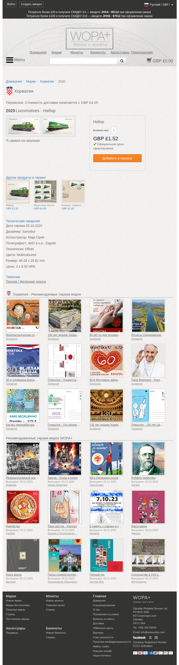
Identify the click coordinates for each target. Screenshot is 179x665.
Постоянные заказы (17, 619)
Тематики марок (15, 609)
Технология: (15, 249)
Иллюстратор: (16, 237)
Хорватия (47, 81)
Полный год (97, 574)
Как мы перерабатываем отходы (27, 425)
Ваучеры (98, 632)
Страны (10, 614)
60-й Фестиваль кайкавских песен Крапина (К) (119, 380)
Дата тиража (15, 226)
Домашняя (38, 52)
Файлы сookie (101, 646)
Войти (11, 4)
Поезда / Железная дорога (26, 281)
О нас (96, 609)
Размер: (12, 260)
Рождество (13, 526)
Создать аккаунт (31, 4)
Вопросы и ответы (104, 619)
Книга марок (139, 526)
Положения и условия (106, 614)
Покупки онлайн (102, 651)
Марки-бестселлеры (18, 605)
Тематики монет (55, 605)
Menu (15, 60)
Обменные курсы (103, 628)
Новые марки (14, 600)
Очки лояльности (103, 637)
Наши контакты (102, 655)
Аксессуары (120, 52)
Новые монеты (54, 600)
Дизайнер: (14, 231)
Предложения (142, 52)
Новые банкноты (56, 632)
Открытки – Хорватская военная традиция (75, 380)
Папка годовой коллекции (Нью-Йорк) (72, 574)
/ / (158, 4)
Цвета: (11, 255)
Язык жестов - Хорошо (62, 526)
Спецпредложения (104, 605)
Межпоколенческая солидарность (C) (30, 335)
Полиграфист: (16, 243)
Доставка (98, 623)
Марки (57, 52)
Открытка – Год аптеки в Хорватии (70, 425)
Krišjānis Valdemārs (143, 478)
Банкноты (98, 52)
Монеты (77, 52)
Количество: (101, 130)
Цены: (10, 266)
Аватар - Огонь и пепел (63, 478)
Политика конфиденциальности (112, 641)
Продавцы (12, 632)
